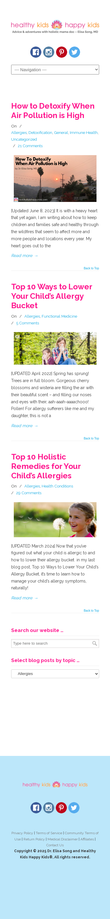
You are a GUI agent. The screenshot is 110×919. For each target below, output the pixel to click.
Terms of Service (49, 833)
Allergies (19, 132)
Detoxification (40, 132)
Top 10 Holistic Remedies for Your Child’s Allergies (46, 466)
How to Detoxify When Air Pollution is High (52, 110)
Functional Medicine (59, 316)
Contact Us (55, 845)
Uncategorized (24, 139)
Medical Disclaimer (63, 839)
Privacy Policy (22, 833)
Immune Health (84, 132)
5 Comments (27, 323)
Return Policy (34, 839)
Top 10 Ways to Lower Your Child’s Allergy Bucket (51, 296)
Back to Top (91, 268)
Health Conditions (57, 486)
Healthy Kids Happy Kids (55, 24)
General (61, 132)
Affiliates (87, 839)
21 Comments (30, 145)
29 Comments (28, 492)
